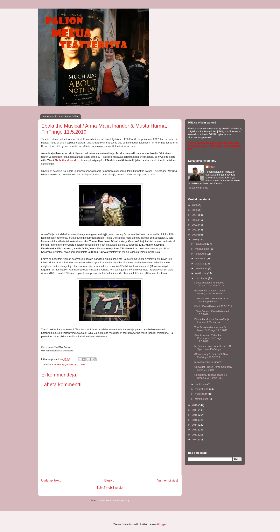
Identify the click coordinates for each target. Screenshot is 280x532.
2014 (195, 424)
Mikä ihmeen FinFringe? (207, 362)
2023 (195, 219)
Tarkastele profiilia (198, 187)
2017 (195, 410)
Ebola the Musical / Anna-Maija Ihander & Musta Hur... (211, 321)
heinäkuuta (201, 268)
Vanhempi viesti (167, 480)
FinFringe (59, 364)
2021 (195, 229)
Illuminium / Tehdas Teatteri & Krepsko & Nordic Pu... (210, 376)
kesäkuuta (201, 273)
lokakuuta (200, 253)
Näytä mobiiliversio (110, 487)
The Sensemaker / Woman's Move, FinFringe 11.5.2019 (210, 329)
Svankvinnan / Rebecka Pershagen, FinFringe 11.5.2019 (207, 338)
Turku (81, 364)
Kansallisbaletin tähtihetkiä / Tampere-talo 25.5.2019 (209, 284)
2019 (195, 239)
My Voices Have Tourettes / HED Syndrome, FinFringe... (212, 348)
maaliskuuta (202, 389)
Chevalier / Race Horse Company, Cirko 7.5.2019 (213, 368)
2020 (195, 234)
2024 (195, 214)
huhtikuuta (201, 384)
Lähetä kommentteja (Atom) (113, 500)
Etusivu (109, 480)
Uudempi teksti (51, 480)
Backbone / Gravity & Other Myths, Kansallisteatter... (209, 292)
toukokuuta (201, 278)
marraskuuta (202, 248)
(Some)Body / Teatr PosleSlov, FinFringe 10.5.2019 (211, 356)
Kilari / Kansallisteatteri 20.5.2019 (213, 306)
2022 (195, 224)
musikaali (71, 364)
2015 (195, 419)
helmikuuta (201, 393)
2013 (195, 429)
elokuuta (200, 263)
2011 (195, 439)
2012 (195, 434)
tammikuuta (202, 398)
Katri (212, 166)
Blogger (161, 524)
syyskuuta (201, 258)
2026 (195, 205)
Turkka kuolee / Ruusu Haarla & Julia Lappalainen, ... (212, 300)
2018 (195, 405)
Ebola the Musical (65, 160)
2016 (195, 414)
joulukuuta (201, 243)
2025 (195, 210)
